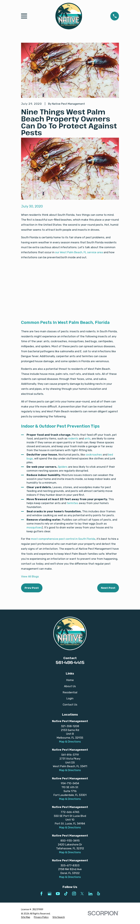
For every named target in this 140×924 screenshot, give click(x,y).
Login (69, 698)
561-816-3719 (70, 754)
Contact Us (70, 704)
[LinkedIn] (90, 894)
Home (70, 680)
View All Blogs (30, 576)
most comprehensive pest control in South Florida (63, 538)
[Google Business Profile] (50, 894)
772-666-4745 (70, 812)
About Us (70, 686)
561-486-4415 (70, 662)
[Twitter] (82, 894)
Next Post (108, 588)
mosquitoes (34, 527)
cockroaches (94, 454)
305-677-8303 (69, 865)
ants (87, 438)
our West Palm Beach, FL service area (79, 252)
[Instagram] (74, 894)
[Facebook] (41, 894)
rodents (73, 438)
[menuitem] (25, 917)
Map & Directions (70, 741)
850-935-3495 (70, 840)
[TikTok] (66, 894)
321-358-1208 (70, 726)
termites (72, 503)
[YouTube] (58, 894)
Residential (70, 692)
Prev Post (32, 588)
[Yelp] (98, 894)
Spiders (62, 466)
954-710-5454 (70, 783)
